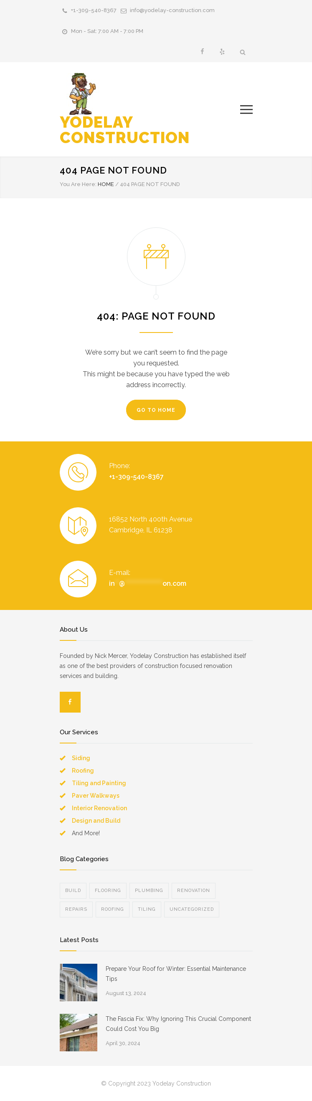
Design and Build (96, 820)
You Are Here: (78, 184)
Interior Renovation (99, 808)
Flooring (108, 890)
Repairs (76, 909)
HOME (106, 184)
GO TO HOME (156, 410)
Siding (81, 758)
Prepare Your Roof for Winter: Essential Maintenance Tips (176, 973)
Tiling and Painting (99, 783)
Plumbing (149, 890)
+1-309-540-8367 (94, 10)
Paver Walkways (95, 795)
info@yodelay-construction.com (172, 10)
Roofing (83, 770)
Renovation (193, 890)
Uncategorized (192, 909)
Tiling (147, 909)
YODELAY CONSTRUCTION (125, 110)
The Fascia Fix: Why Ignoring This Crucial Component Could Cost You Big (178, 1023)
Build (73, 890)
